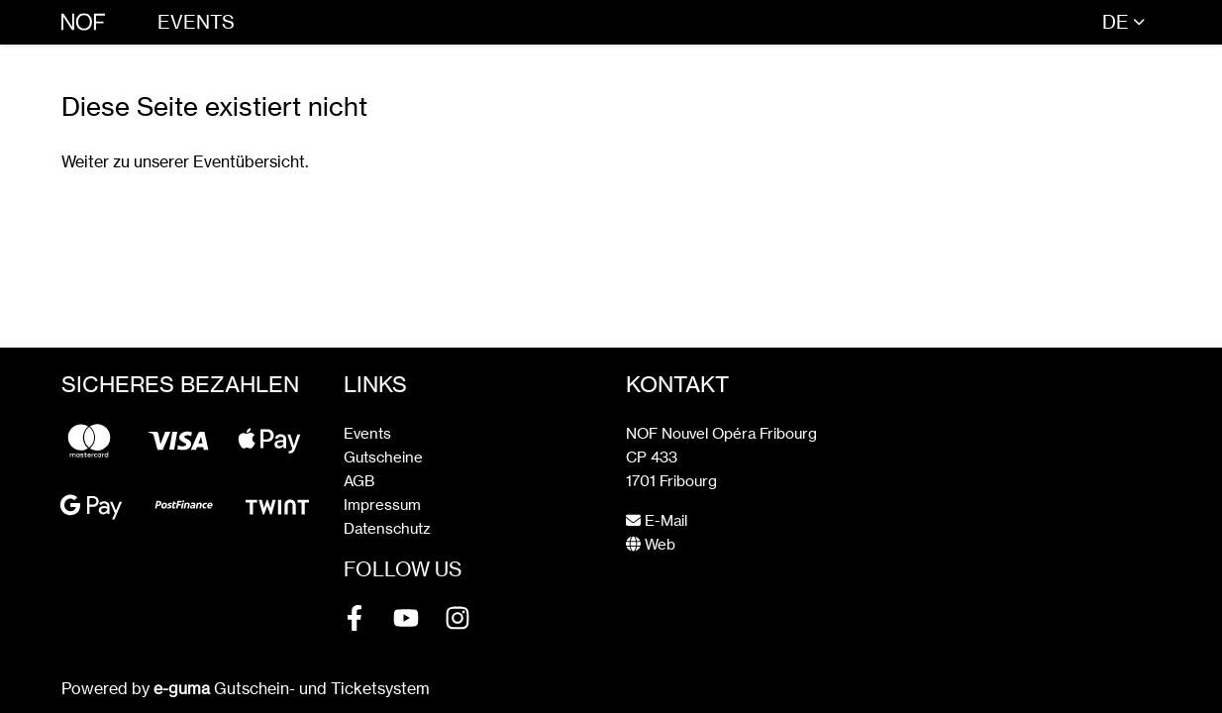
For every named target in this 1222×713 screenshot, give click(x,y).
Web (650, 544)
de (1115, 22)
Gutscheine (383, 457)
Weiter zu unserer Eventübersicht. (184, 161)
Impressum (382, 504)
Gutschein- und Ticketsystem (291, 688)
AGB (359, 480)
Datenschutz (387, 528)
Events (196, 22)
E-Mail (656, 520)
